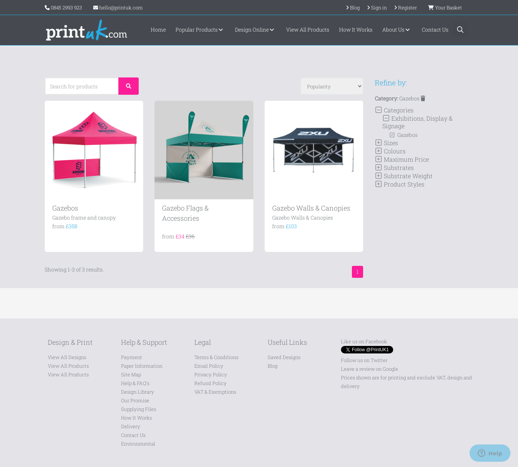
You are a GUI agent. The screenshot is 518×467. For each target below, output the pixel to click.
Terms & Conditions (216, 357)
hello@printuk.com (118, 7)
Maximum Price (402, 159)
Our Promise (135, 400)
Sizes (386, 143)
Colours (390, 151)
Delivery (130, 426)
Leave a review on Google (369, 368)
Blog (272, 365)
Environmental (138, 443)
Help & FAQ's (135, 383)
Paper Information (141, 365)
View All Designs (67, 357)
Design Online (255, 29)
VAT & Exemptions (215, 391)
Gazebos (65, 207)
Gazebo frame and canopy (84, 217)
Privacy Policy (210, 374)
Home (158, 29)
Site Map (131, 374)
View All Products (307, 29)
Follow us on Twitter (364, 360)
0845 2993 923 (66, 7)
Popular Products (200, 29)
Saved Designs (284, 357)
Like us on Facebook (364, 341)
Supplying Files (138, 409)
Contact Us (435, 29)
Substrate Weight (404, 176)
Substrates (394, 167)
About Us (397, 29)
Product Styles (399, 184)
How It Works (356, 29)
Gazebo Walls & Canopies (311, 207)
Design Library (137, 391)
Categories (394, 110)
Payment (131, 357)
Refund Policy (210, 383)
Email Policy (208, 365)
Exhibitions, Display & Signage (417, 122)
